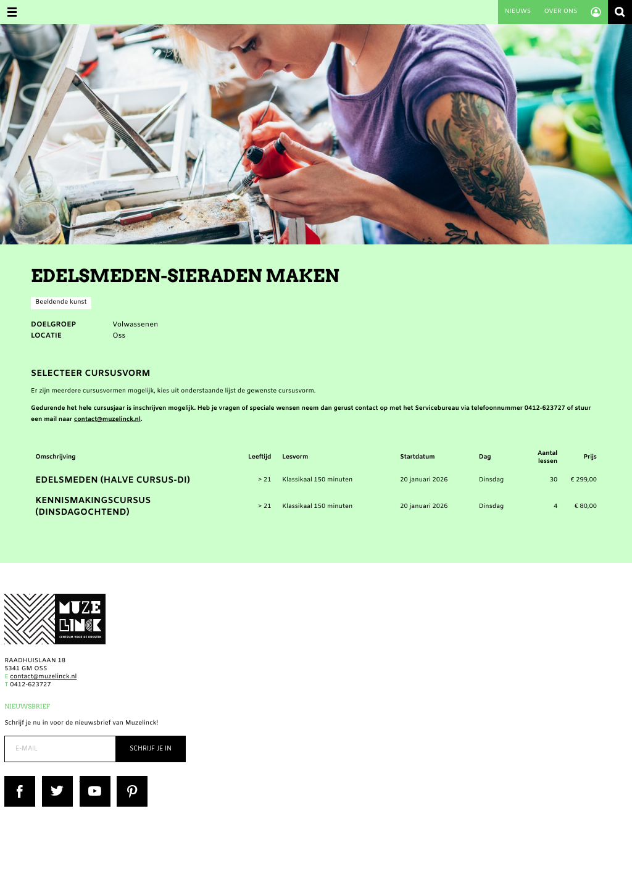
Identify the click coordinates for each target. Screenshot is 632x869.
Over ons (560, 12)
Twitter (53, 780)
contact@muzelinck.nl (107, 420)
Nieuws (518, 12)
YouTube (93, 780)
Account (596, 12)
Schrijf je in (151, 749)
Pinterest (130, 780)
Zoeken (620, 12)
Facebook (19, 780)
